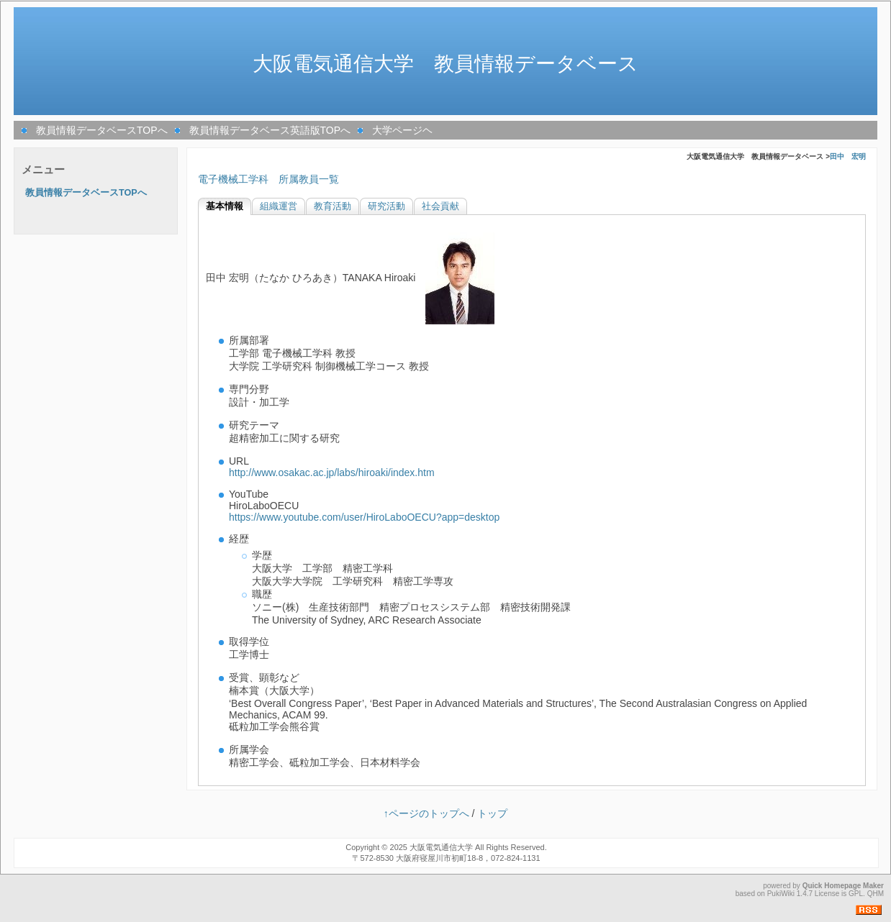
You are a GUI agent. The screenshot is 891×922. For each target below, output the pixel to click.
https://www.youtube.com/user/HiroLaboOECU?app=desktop (364, 517)
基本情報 (224, 206)
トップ (492, 813)
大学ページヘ (402, 130)
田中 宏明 (848, 156)
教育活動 (332, 206)
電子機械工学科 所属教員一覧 (268, 179)
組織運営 (278, 206)
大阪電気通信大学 (441, 847)
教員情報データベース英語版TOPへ (270, 130)
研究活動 (386, 206)
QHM (875, 894)
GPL (856, 894)
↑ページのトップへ (426, 813)
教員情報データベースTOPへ (102, 130)
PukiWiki (781, 894)
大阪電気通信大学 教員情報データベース (445, 64)
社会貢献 (440, 206)
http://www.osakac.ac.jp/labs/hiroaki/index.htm (332, 472)
